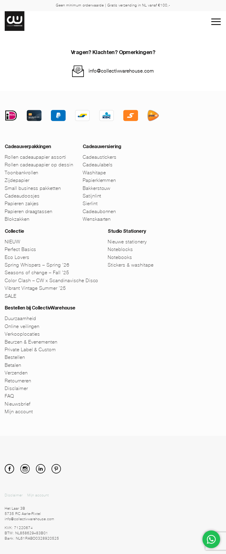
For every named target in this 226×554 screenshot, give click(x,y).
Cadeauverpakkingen (28, 147)
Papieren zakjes (22, 203)
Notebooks (120, 257)
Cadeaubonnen (99, 211)
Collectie (14, 232)
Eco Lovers (17, 257)
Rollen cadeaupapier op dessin (39, 165)
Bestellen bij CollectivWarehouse (40, 308)
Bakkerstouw (97, 188)
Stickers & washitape (130, 265)
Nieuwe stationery (127, 242)
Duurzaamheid (20, 318)
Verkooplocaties (22, 334)
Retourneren (18, 381)
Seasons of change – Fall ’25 (37, 272)
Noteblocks (120, 249)
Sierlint (90, 203)
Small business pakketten (33, 188)
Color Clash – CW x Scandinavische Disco (51, 280)
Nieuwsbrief (18, 404)
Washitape (94, 172)
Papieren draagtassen (28, 211)
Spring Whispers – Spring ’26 (37, 265)
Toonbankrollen (21, 172)
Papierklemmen (99, 180)
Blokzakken (17, 219)
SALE (10, 296)
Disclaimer (16, 388)
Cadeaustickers (100, 157)
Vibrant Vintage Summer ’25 (35, 288)
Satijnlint (92, 196)
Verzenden (16, 373)
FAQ (9, 396)
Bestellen (15, 357)
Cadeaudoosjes (22, 196)
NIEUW (12, 242)
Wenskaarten (97, 219)
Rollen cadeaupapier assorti (35, 157)
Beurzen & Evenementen (31, 342)
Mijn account (19, 411)
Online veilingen (22, 326)
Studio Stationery (127, 232)
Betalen (13, 365)
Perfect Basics (20, 249)
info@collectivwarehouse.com (121, 71)
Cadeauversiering (102, 147)
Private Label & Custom (30, 349)
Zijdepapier (17, 180)
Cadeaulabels (98, 165)
